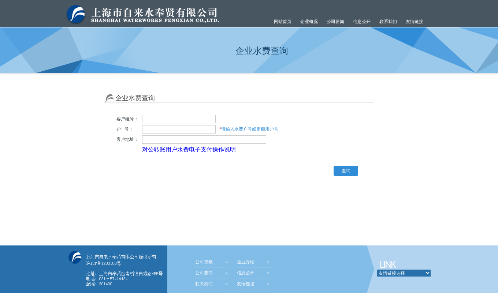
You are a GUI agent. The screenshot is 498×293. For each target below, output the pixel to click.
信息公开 (245, 272)
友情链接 (414, 21)
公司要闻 (204, 272)
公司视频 (204, 261)
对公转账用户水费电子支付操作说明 (189, 149)
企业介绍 (245, 261)
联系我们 (388, 21)
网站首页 (282, 21)
